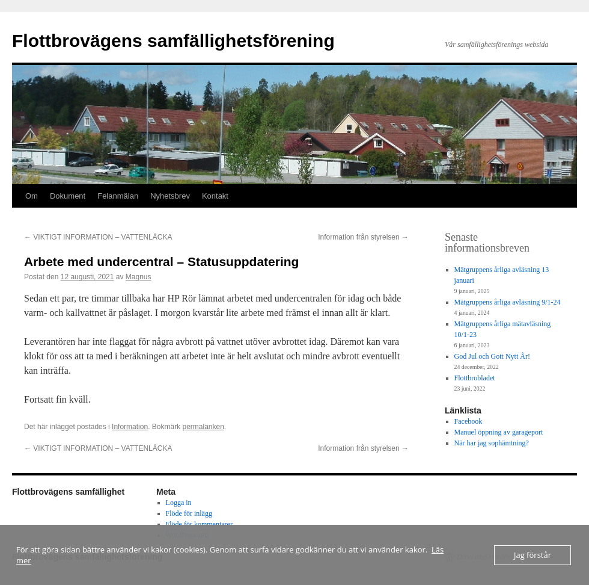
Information (130, 426)
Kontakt (215, 195)
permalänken (203, 426)
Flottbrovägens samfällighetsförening (173, 41)
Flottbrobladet (474, 378)
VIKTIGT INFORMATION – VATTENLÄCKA (98, 237)
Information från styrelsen (363, 237)
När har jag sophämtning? (491, 443)
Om (31, 195)
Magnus (138, 277)
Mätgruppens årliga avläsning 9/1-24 (507, 302)
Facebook (468, 421)
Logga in (179, 502)
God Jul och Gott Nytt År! (492, 356)
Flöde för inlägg (189, 513)
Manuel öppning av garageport (498, 432)
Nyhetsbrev (170, 195)
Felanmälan (117, 195)
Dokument (67, 195)
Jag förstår (532, 554)
